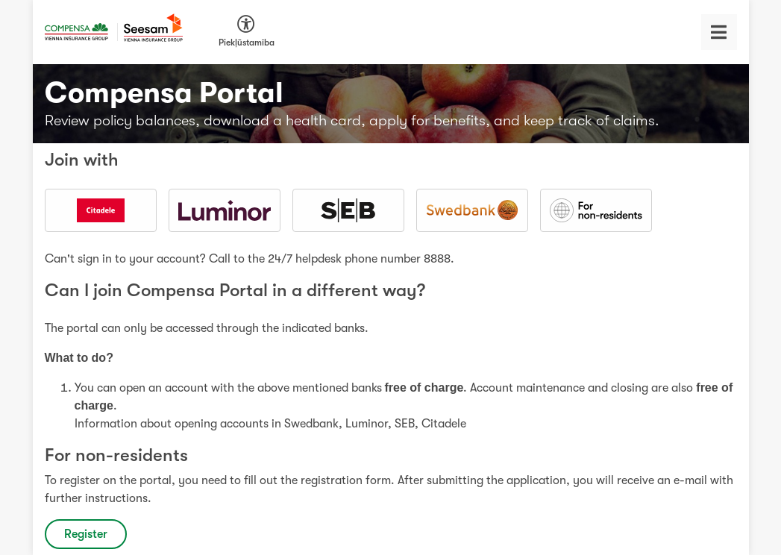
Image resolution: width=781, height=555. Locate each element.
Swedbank (311, 423)
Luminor (366, 423)
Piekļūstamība (247, 42)
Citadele (443, 423)
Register (85, 534)
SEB (405, 423)
